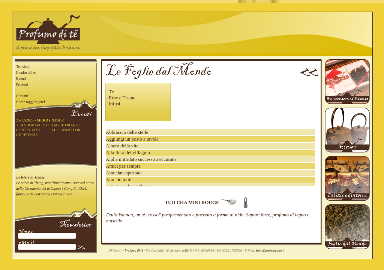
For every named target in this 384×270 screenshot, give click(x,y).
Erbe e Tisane (122, 97)
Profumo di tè (133, 250)
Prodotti (22, 84)
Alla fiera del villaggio (128, 152)
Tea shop (23, 66)
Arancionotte (118, 179)
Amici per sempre (123, 166)
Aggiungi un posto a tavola (132, 139)
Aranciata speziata (124, 173)
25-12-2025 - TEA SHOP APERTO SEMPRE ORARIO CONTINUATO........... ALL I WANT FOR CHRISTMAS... (48, 127)
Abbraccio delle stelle (127, 132)
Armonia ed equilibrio (127, 186)
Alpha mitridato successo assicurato (141, 159)
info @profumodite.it (270, 250)
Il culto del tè (26, 72)
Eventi (21, 78)
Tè (111, 91)
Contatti (22, 96)
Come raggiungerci (30, 102)
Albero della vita (122, 145)
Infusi (114, 103)
